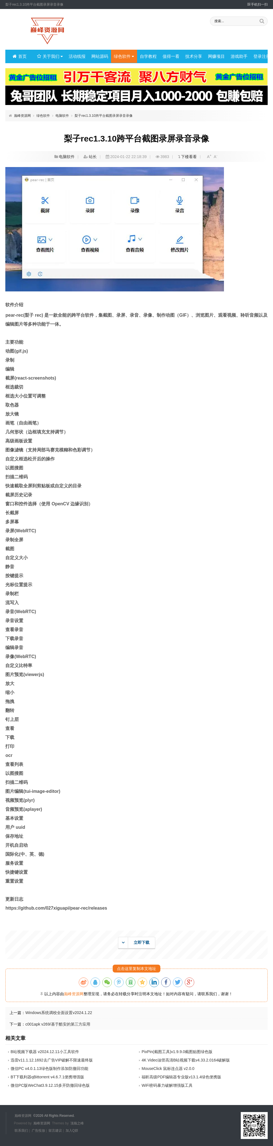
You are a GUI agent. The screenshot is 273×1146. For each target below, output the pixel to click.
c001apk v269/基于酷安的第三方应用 (57, 1024)
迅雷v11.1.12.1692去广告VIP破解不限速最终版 (52, 1060)
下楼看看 (189, 156)
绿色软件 (123, 56)
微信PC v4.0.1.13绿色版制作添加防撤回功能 (49, 1068)
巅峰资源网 (22, 116)
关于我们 (50, 56)
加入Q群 (72, 1130)
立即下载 (133, 942)
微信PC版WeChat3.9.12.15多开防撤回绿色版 (50, 1085)
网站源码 (98, 56)
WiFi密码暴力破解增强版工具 (167, 1085)
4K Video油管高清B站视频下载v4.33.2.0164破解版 (186, 1060)
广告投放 (38, 1130)
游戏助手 (235, 56)
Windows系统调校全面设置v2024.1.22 (58, 1012)
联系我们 (21, 1130)
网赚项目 (213, 56)
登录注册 (257, 56)
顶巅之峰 (77, 1123)
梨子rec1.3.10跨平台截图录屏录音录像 (103, 116)
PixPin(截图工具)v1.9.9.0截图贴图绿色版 (177, 1051)
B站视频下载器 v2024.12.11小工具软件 (45, 1051)
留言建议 (55, 1130)
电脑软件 (62, 116)
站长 (93, 156)
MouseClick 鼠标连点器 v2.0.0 (168, 1068)
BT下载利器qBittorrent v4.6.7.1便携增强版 (47, 1077)
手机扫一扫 (257, 4)
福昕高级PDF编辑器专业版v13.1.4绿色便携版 (181, 1077)
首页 (20, 56)
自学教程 (146, 56)
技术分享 (191, 56)
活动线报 (76, 56)
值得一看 (169, 56)
